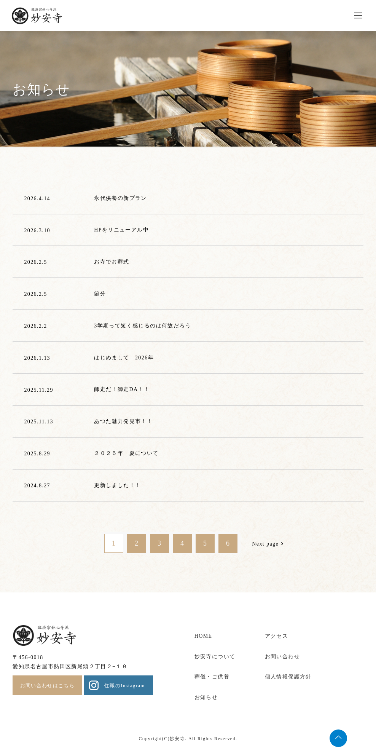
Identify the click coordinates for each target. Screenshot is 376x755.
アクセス (276, 636)
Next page (269, 544)
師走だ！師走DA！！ (122, 389)
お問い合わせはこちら (47, 685)
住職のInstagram (124, 685)
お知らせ (206, 697)
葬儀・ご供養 (211, 677)
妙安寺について (215, 656)
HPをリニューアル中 (121, 230)
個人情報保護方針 (288, 677)
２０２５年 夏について (126, 453)
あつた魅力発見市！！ (123, 421)
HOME (203, 636)
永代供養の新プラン (120, 198)
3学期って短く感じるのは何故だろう (142, 326)
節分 (100, 294)
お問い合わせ (282, 656)
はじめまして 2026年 (124, 358)
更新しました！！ (117, 485)
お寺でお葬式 (111, 262)
